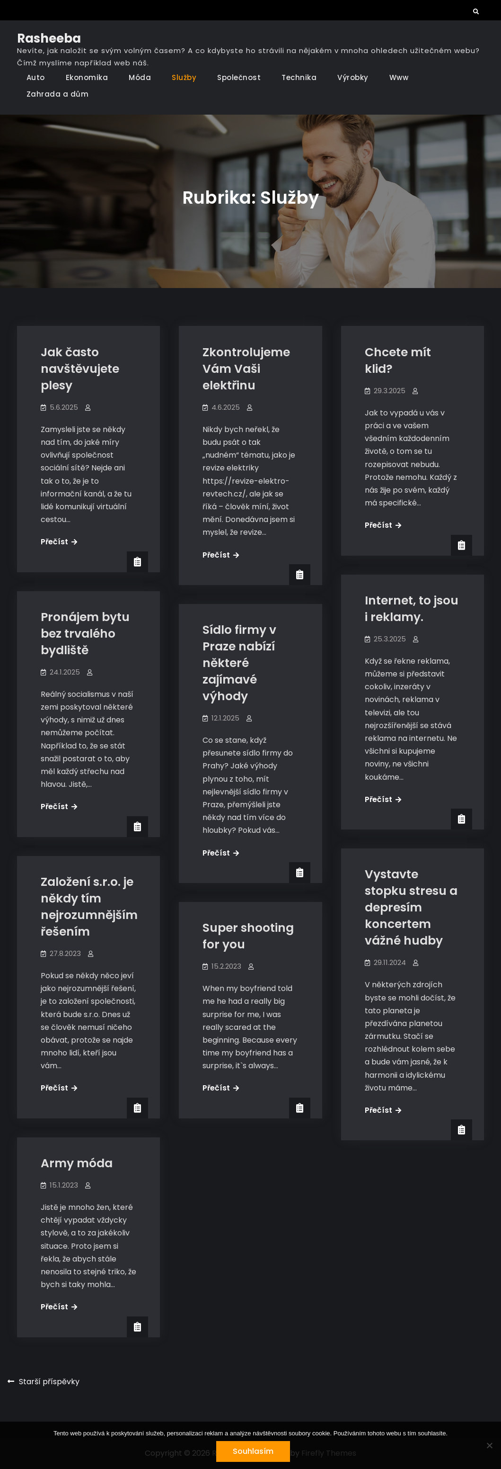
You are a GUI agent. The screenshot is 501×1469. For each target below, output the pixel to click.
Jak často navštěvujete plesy (80, 369)
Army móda (77, 1163)
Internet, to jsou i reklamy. (411, 608)
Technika (298, 77)
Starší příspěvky (49, 1381)
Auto (35, 77)
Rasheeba (49, 38)
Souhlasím (253, 1451)
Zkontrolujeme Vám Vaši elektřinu (246, 369)
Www (399, 77)
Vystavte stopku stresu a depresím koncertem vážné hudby (411, 907)
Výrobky (353, 77)
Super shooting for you (248, 936)
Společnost (239, 77)
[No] (489, 1445)
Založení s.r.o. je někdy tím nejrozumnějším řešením (89, 907)
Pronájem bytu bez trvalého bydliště (85, 633)
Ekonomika (87, 77)
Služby (184, 77)
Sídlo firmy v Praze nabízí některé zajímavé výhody (239, 663)
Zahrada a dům (57, 94)
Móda (140, 77)
